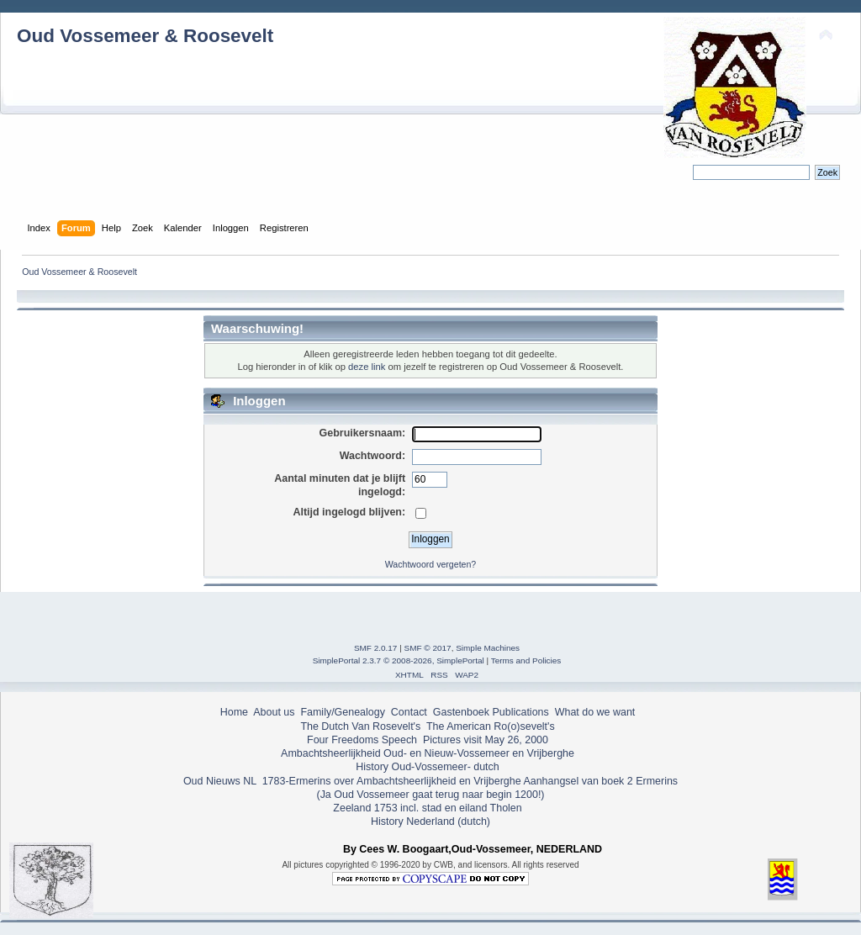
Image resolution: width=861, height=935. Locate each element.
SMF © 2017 (428, 647)
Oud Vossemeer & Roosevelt (145, 35)
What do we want (595, 712)
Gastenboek (461, 712)
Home (234, 712)
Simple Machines (488, 647)
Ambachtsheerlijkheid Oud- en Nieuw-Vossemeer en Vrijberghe (427, 753)
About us (273, 712)
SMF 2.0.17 (376, 647)
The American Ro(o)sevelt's (490, 726)
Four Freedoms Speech (362, 740)
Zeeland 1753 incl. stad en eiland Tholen (427, 808)
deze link (366, 367)
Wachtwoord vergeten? (431, 564)
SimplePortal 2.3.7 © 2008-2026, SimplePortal (398, 660)
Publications (521, 712)
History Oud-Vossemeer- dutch (427, 767)
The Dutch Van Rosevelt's (360, 726)
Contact (409, 712)
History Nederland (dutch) (430, 821)
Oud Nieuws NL (219, 781)
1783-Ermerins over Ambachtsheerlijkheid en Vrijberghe (389, 781)
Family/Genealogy (342, 712)
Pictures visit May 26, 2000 (485, 740)
